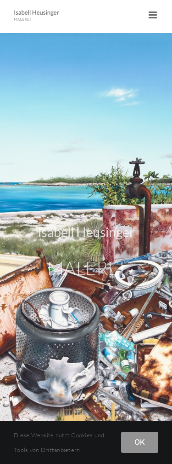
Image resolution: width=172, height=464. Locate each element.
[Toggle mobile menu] (153, 15)
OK (139, 442)
